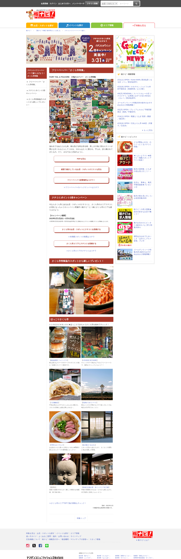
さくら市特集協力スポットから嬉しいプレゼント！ (36, 102)
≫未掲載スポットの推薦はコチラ (81, 231)
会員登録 (44, 4)
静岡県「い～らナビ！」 (141, 552)
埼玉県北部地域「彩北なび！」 (122, 555)
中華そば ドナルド (57, 437)
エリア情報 (106, 25)
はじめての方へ (64, 4)
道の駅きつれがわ (89, 437)
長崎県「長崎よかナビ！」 (141, 548)
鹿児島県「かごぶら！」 (104, 554)
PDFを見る (81, 158)
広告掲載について (33, 532)
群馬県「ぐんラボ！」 (86, 552)
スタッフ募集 (95, 532)
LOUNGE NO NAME (90, 353)
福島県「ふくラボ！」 (86, 550)
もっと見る (147, 130)
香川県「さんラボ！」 (104, 552)
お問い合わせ (63, 529)
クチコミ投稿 (92, 4)
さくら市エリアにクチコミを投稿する (81, 237)
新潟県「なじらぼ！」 (104, 550)
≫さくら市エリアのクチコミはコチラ (81, 243)
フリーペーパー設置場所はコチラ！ (81, 176)
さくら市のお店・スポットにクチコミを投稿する (81, 225)
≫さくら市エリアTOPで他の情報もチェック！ (67, 496)
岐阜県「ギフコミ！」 (122, 550)
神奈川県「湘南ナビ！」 (122, 552)
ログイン (53, 4)
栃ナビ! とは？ (142, 533)
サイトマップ (76, 529)
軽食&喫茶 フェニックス (59, 353)
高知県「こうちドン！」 (141, 554)
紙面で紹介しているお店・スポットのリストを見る (81, 167)
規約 (54, 529)
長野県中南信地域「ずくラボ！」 (143, 550)
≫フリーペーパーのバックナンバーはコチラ (81, 183)
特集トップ (81, 511)
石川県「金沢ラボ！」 (86, 554)
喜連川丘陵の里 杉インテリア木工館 (95, 480)
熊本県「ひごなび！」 (104, 548)
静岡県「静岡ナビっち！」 (123, 548)
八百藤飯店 (54, 395)
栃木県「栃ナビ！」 (85, 548)
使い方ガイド (31, 529)
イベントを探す (74, 25)
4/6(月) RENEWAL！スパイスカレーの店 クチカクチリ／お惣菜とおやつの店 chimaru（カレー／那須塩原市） (134, 96)
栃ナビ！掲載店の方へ (51, 532)
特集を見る (139, 25)
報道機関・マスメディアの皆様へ (75, 532)
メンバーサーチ (78, 4)
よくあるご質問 (45, 529)
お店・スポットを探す (42, 25)
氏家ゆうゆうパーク (89, 395)
